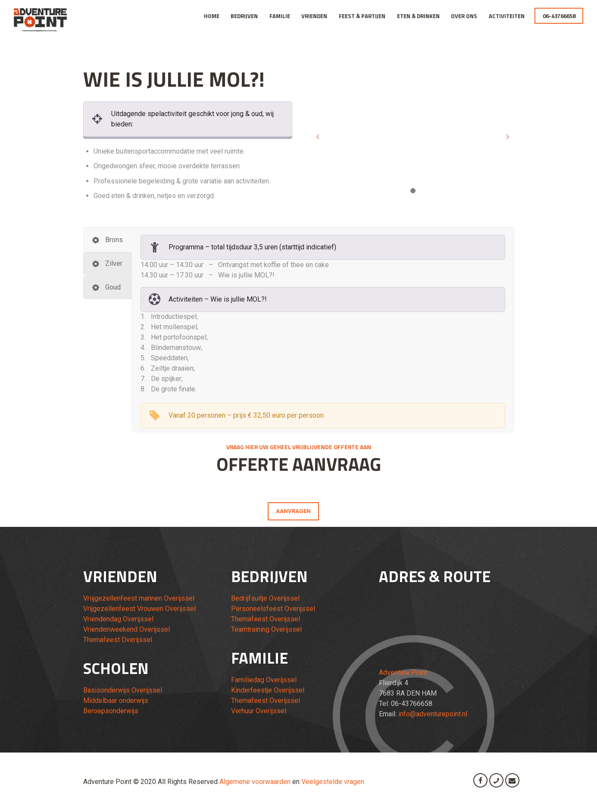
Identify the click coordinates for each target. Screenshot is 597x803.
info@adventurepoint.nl (432, 714)
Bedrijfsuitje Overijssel (265, 598)
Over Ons (464, 16)
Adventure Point (403, 672)
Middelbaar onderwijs (115, 700)
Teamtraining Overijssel (266, 629)
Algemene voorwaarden (255, 782)
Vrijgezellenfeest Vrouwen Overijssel (139, 609)
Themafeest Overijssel (117, 640)
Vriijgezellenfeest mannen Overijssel (138, 598)
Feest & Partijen (362, 16)
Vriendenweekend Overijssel (126, 629)
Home (211, 16)
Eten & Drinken (418, 16)
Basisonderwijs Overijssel (122, 690)
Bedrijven (244, 16)
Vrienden (314, 16)
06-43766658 (559, 16)
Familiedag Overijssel (264, 680)
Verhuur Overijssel (258, 711)
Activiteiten (507, 16)
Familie (279, 16)
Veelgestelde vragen (332, 782)
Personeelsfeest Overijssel (273, 609)
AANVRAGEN (293, 511)
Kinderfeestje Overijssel (267, 690)
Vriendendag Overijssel (118, 619)
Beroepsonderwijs (110, 711)
